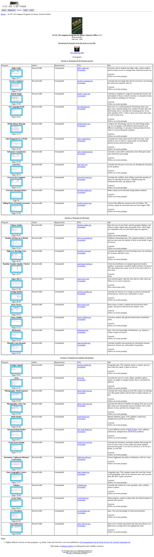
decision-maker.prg (84, 190)
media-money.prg (83, 124)
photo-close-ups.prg (84, 404)
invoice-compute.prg (85, 81)
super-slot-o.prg (83, 279)
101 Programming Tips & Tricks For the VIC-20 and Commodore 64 (105, 542)
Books (19, 10)
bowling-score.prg (84, 251)
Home (4, 10)
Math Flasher (132, 430)
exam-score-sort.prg (84, 442)
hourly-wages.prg (83, 94)
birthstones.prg (82, 330)
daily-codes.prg (83, 68)
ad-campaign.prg (83, 107)
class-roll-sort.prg (83, 524)
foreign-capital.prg (84, 365)
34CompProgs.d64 (77, 53)
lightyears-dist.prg (84, 457)
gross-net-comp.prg (84, 177)
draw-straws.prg (83, 305)
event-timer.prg (83, 498)
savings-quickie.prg (84, 292)
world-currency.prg (84, 203)
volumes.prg (81, 485)
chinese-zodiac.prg (84, 225)
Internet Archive (67, 546)
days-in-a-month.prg (84, 238)
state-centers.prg (83, 472)
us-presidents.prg (83, 511)
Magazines (11, 10)
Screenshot (81, 70)
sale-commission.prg (85, 152)
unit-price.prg (82, 165)
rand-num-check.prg (84, 264)
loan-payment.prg (83, 343)
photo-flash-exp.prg (84, 391)
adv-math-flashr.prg (84, 430)
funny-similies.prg (84, 317)
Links (31, 10)
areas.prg (80, 378)
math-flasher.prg (83, 417)
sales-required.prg (83, 139)
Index (25, 10)
